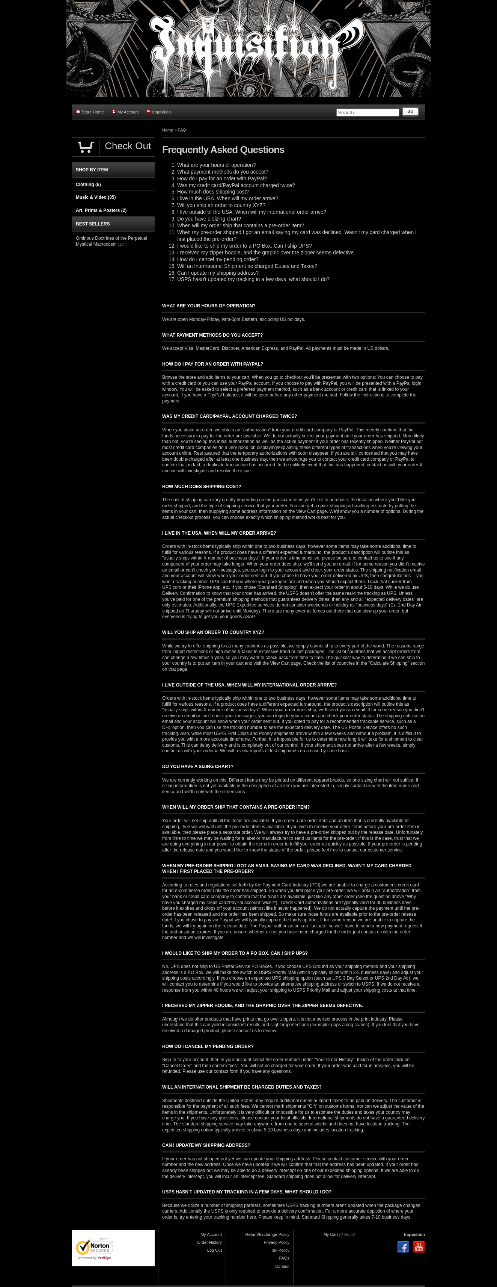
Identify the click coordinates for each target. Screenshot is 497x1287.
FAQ (182, 130)
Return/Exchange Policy (267, 1234)
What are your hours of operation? (216, 165)
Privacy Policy (276, 1242)
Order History (209, 1242)
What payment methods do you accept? (222, 172)
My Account (125, 111)
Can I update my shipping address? (218, 273)
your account (288, 570)
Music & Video (96, 197)
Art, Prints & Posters (101, 210)
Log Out (214, 1250)
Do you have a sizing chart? (209, 219)
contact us (172, 750)
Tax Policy (280, 1250)
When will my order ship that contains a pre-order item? (240, 225)
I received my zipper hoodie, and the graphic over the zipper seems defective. (266, 253)
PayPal (296, 348)
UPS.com (171, 587)
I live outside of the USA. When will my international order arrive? (251, 212)
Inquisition (158, 111)
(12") (122, 244)
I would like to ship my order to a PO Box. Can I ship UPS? (244, 246)
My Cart (331, 1234)
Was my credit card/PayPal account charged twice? (236, 185)
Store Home (90, 111)
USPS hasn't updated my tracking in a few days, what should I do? (253, 279)
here (251, 1217)
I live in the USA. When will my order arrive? (227, 198)
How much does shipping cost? (213, 192)
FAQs (284, 1258)
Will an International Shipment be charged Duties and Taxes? (247, 266)
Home (167, 130)
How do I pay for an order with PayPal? (222, 178)
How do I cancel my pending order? (218, 259)
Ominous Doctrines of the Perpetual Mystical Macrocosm (111, 241)
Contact (282, 1266)
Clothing (88, 184)
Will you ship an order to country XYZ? (221, 205)
